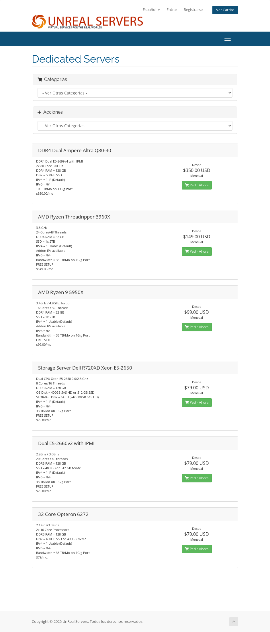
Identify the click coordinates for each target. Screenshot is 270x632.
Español (151, 9)
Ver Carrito (225, 9)
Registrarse (193, 9)
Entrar (172, 9)
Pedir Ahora (197, 185)
